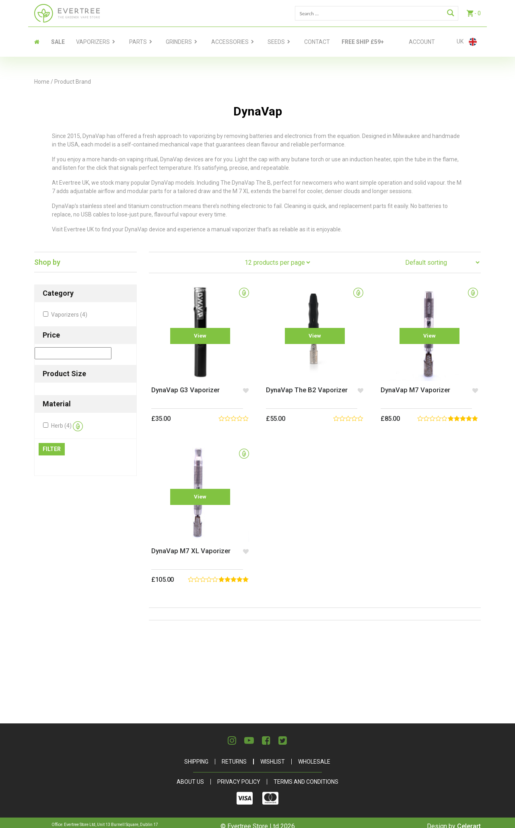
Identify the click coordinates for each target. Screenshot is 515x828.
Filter (52, 449)
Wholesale (314, 754)
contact (317, 42)
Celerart (469, 819)
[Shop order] (442, 262)
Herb (67, 426)
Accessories (230, 42)
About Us (190, 774)
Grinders (179, 42)
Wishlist (272, 754)
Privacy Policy (238, 774)
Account (422, 42)
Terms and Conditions (306, 774)
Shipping (196, 754)
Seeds (276, 42)
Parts (138, 42)
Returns (234, 754)
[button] (244, 386)
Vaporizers (93, 42)
